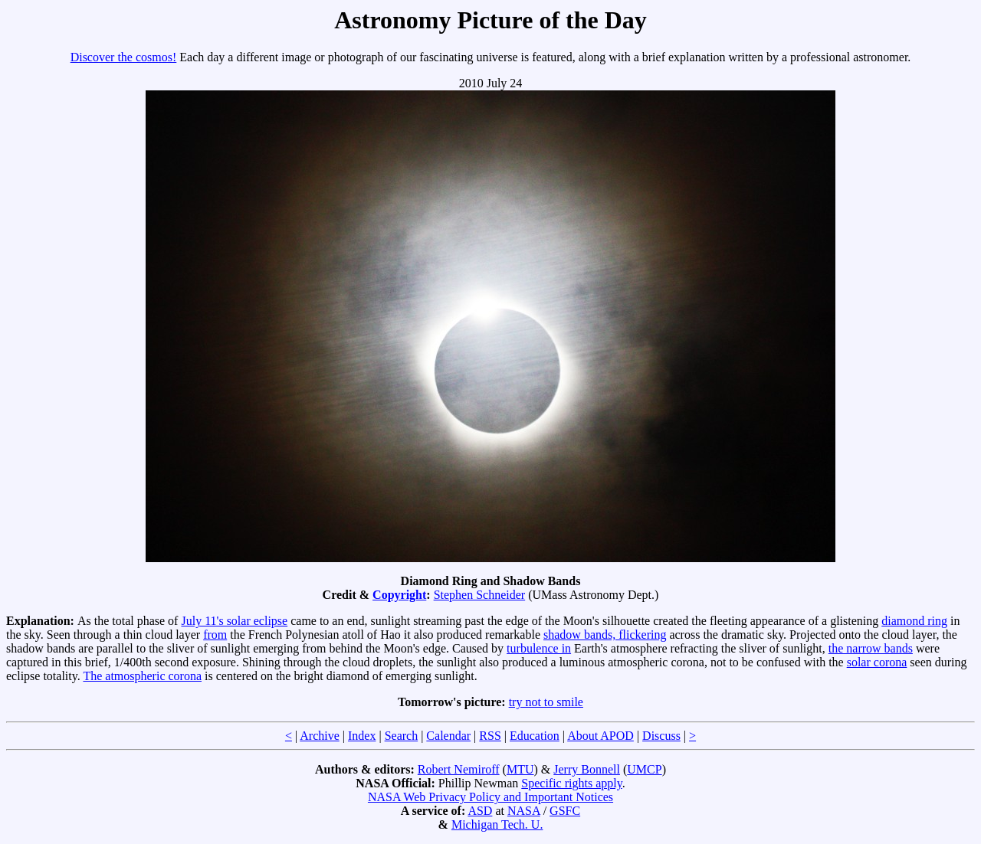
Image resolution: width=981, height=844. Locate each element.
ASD (480, 810)
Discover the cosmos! (124, 57)
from (215, 634)
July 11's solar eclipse (234, 620)
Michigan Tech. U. (497, 824)
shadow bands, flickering (604, 634)
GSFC (565, 810)
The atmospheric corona (142, 675)
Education (534, 735)
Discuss (661, 735)
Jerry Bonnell (586, 769)
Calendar (448, 735)
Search (401, 735)
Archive (320, 735)
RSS (489, 735)
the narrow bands (870, 648)
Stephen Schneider (480, 594)
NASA (523, 810)
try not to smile (546, 701)
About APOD (600, 735)
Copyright (399, 594)
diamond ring (914, 620)
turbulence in (539, 648)
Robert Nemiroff (459, 769)
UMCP (644, 769)
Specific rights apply (571, 783)
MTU (520, 769)
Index (362, 735)
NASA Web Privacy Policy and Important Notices (490, 796)
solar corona (877, 662)
